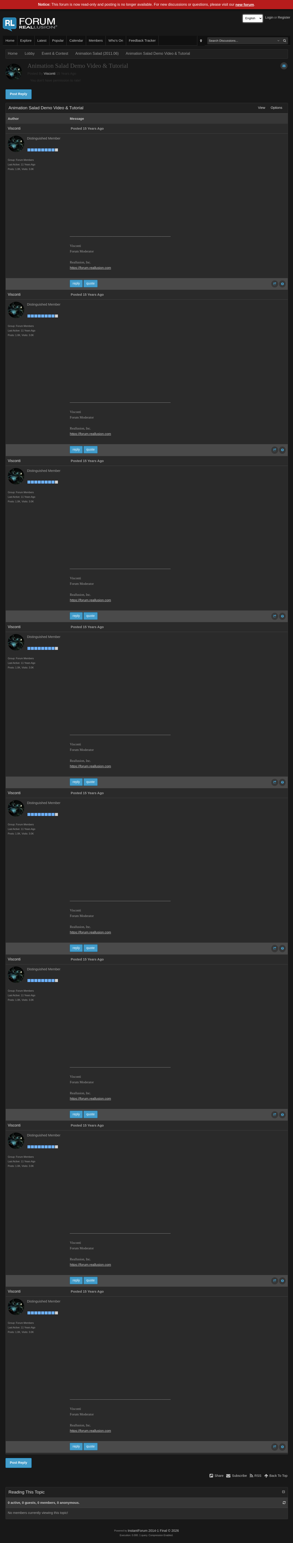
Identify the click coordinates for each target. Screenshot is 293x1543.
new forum (245, 5)
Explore (25, 40)
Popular (58, 40)
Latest (42, 40)
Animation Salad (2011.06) (97, 53)
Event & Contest (55, 53)
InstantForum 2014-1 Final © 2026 (153, 1530)
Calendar (76, 40)
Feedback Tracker (142, 40)
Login (269, 17)
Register (284, 17)
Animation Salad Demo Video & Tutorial (158, 53)
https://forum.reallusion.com (90, 268)
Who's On (116, 40)
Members (96, 40)
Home (10, 40)
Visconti (49, 73)
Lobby (30, 53)
